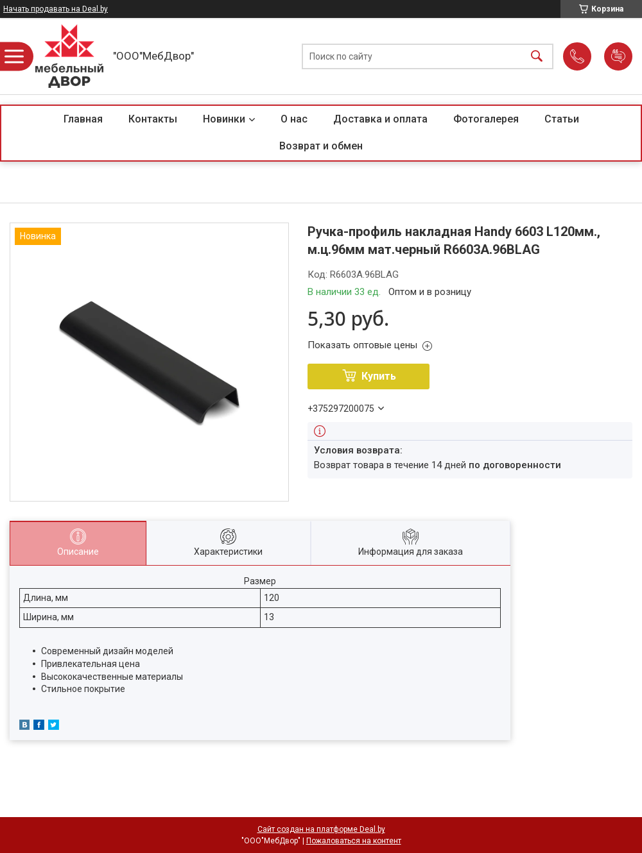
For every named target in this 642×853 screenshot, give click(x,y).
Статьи (561, 119)
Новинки (224, 119)
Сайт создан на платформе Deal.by (321, 829)
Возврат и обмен (321, 146)
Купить (378, 376)
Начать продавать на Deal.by (55, 8)
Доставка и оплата (380, 119)
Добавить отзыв (618, 56)
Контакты (152, 119)
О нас (294, 119)
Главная (83, 119)
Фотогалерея (486, 119)
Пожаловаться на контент (353, 840)
